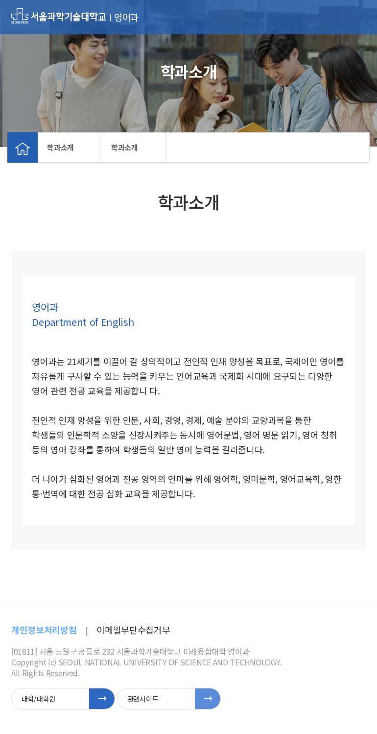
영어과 (126, 17)
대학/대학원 (38, 699)
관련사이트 (142, 699)
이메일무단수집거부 (133, 629)
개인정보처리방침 (43, 629)
